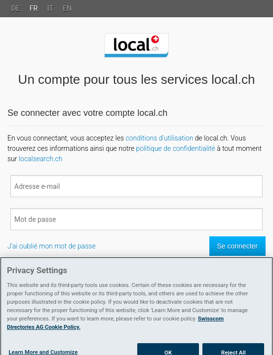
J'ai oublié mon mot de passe (51, 246)
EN (67, 8)
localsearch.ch (40, 159)
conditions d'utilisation (159, 138)
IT (50, 8)
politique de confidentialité (175, 148)
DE (15, 8)
